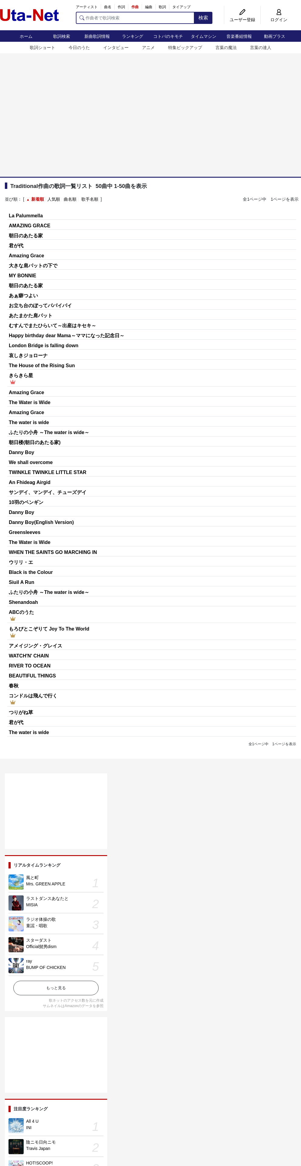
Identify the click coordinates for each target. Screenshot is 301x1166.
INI (29, 1127)
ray (29, 961)
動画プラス (274, 36)
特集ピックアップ (185, 47)
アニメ (148, 47)
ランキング (132, 36)
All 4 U (32, 1121)
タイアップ (181, 7)
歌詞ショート (42, 47)
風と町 (32, 877)
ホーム (26, 36)
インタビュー (116, 47)
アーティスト (87, 7)
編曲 (148, 7)
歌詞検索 (61, 36)
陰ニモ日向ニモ (41, 1142)
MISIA (32, 904)
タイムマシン (203, 36)
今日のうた (79, 47)
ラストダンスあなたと (47, 898)
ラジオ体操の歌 (41, 919)
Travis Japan (38, 1148)
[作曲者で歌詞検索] (135, 18)
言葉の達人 (260, 47)
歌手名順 (89, 199)
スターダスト (39, 940)
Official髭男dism (41, 946)
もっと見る (56, 988)
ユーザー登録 (242, 19)
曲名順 (70, 199)
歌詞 (162, 7)
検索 (203, 17)
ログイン (278, 19)
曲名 (107, 7)
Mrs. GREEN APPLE (45, 883)
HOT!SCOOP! (39, 1163)
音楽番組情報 (239, 36)
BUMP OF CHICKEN (46, 967)
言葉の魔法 (226, 47)
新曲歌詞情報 (97, 36)
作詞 (121, 7)
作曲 (135, 7)
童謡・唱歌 (36, 925)
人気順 (53, 199)
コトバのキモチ (168, 36)
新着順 (37, 199)
